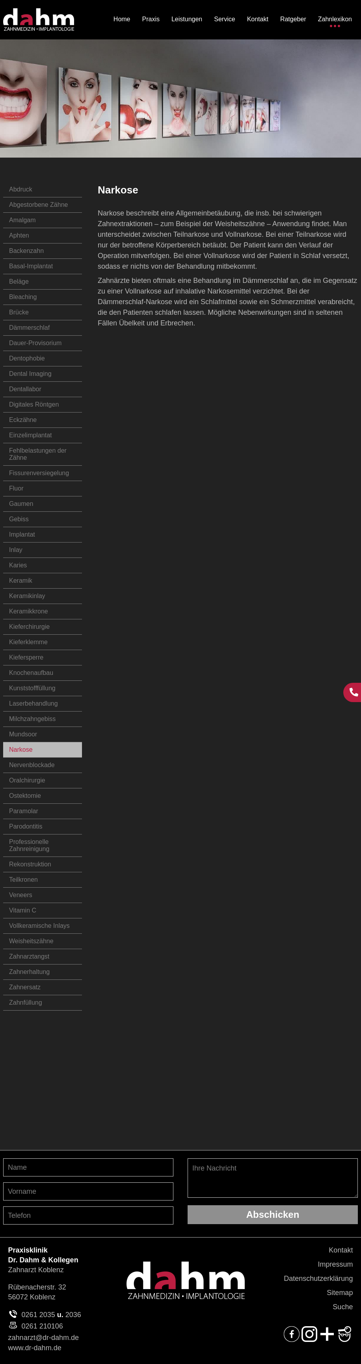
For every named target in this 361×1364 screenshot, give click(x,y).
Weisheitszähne (31, 941)
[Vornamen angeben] (88, 1191)
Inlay (15, 549)
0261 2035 (38, 1315)
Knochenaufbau (31, 672)
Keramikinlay (27, 596)
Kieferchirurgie (29, 626)
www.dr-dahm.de (34, 1348)
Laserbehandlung (33, 703)
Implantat (22, 534)
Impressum (335, 1264)
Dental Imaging (30, 373)
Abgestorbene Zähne (38, 204)
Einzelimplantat (30, 435)
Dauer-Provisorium (35, 343)
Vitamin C (22, 910)
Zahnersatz (25, 987)
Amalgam (22, 220)
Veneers (20, 895)
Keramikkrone (28, 611)
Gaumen (21, 503)
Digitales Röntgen (34, 404)
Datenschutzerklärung (318, 1278)
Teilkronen (23, 879)
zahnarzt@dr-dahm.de (43, 1338)
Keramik (20, 580)
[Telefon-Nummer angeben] (88, 1215)
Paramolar (23, 811)
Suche (343, 1307)
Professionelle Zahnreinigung (29, 845)
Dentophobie (27, 358)
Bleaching (23, 297)
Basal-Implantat (31, 266)
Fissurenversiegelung (39, 473)
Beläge (19, 281)
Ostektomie (25, 795)
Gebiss (19, 519)
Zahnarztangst (29, 956)
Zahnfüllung (25, 1002)
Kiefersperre (26, 657)
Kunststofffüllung (32, 688)
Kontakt (341, 1250)
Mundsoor (23, 734)
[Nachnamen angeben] (88, 1167)
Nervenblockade (32, 765)
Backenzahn (26, 250)
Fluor (16, 488)
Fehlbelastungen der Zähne (38, 454)
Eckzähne (23, 419)
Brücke (19, 312)
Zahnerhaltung (29, 971)
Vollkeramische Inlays (39, 925)
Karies (18, 565)
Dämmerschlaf (29, 327)
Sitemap (340, 1293)
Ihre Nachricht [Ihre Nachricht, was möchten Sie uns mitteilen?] (273, 1178)
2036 (73, 1315)
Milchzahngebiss (32, 718)
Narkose (21, 749)
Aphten (19, 235)
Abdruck (20, 189)
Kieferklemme (28, 642)
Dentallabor (25, 389)
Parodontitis (26, 826)
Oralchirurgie (27, 780)
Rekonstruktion (30, 864)
